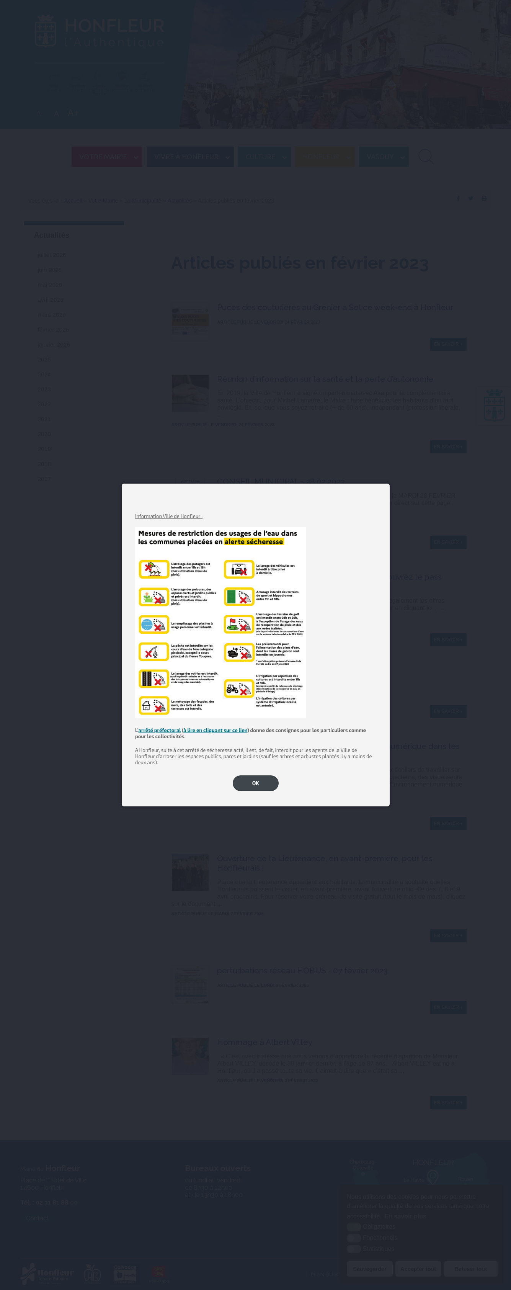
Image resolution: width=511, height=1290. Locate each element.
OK (256, 783)
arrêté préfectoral (159, 730)
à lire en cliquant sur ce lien (215, 730)
